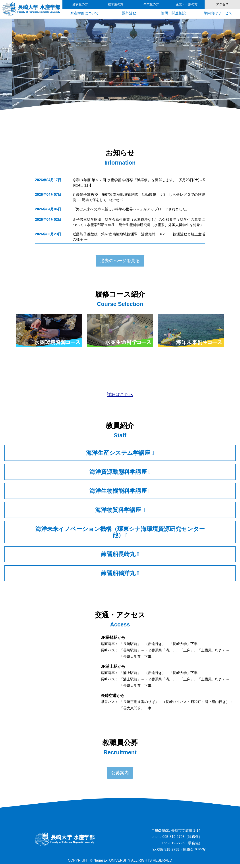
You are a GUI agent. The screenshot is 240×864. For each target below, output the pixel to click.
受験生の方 (80, 4)
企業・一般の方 (186, 4)
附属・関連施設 (173, 13)
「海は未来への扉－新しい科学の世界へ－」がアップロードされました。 (131, 209)
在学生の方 (115, 4)
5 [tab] (133, 24)
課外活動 (129, 13)
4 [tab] (126, 24)
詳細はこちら (120, 394)
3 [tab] (120, 24)
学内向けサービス (218, 13)
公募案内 (120, 772)
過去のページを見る (120, 260)
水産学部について (84, 13)
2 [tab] (113, 24)
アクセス (222, 4)
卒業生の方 (151, 4)
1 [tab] (107, 24)
